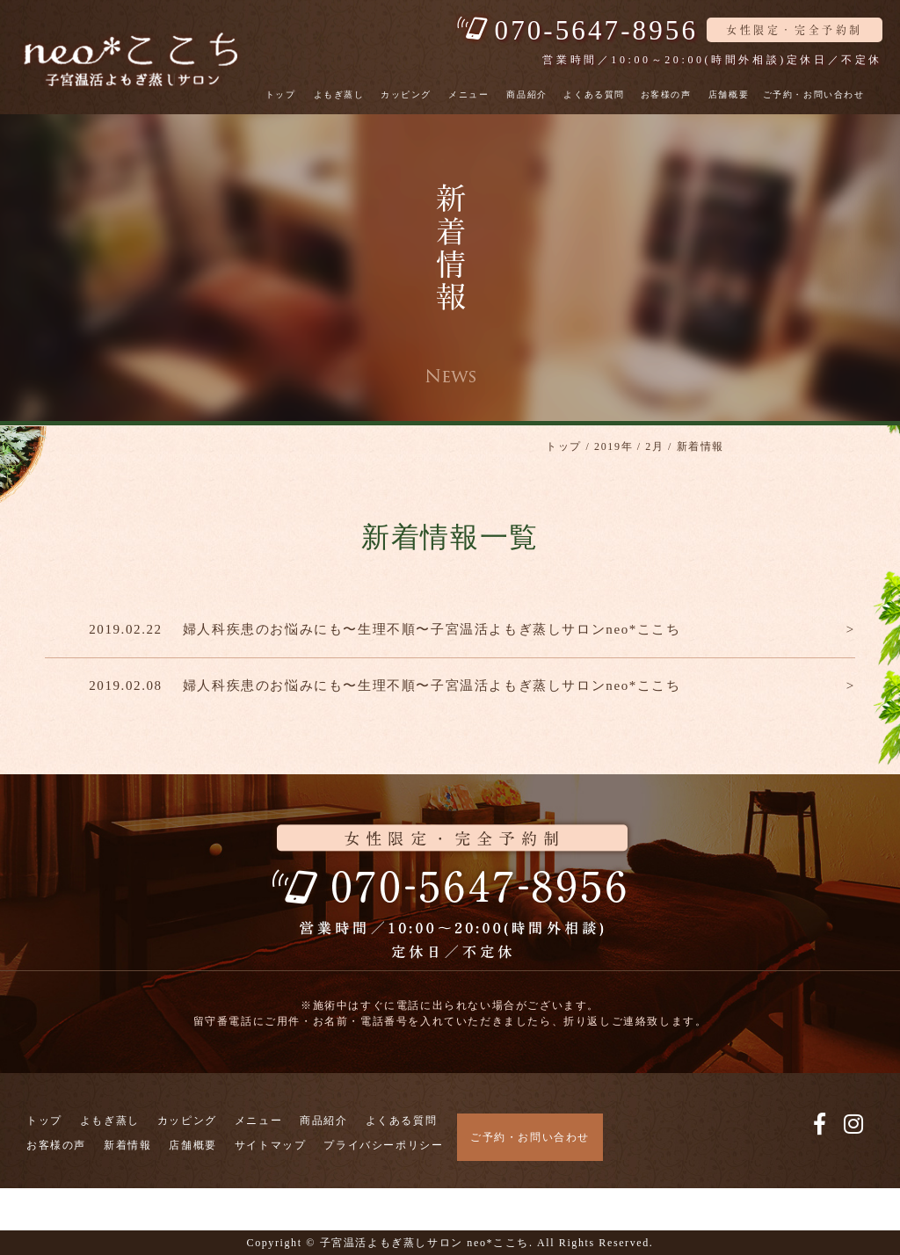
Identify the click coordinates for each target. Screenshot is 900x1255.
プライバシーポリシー (383, 1145)
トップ (280, 94)
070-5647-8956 (596, 30)
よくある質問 (594, 94)
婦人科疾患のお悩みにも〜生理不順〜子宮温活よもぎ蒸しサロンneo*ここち (432, 629)
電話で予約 (38, 1198)
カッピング (406, 94)
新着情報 (127, 1145)
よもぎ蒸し (339, 94)
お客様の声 (666, 94)
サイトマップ (271, 1145)
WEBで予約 (41, 1219)
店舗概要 (728, 94)
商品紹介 (526, 94)
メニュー (468, 94)
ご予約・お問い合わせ (814, 94)
